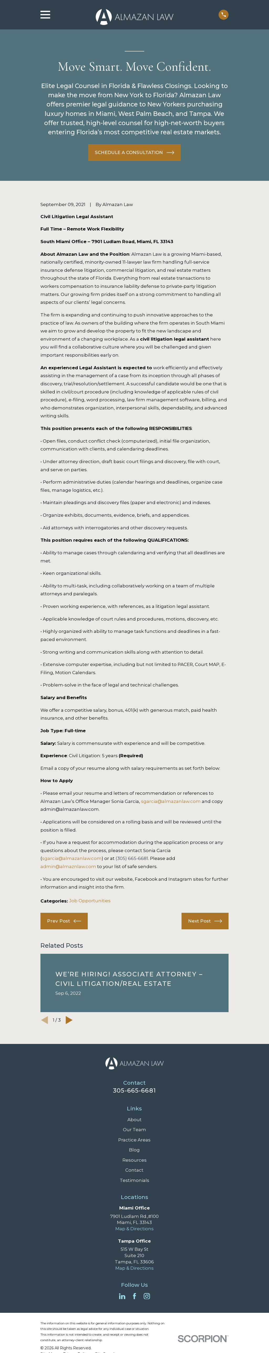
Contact (134, 1170)
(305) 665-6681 (132, 858)
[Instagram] (147, 1296)
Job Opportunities (90, 900)
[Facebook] (134, 1296)
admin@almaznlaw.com (68, 866)
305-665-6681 (134, 1090)
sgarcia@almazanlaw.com (171, 801)
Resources (134, 1160)
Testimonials (134, 1180)
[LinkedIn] (122, 1296)
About (134, 1119)
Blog (134, 1149)
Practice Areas (134, 1139)
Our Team (134, 1129)
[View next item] (69, 1020)
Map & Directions (134, 1228)
